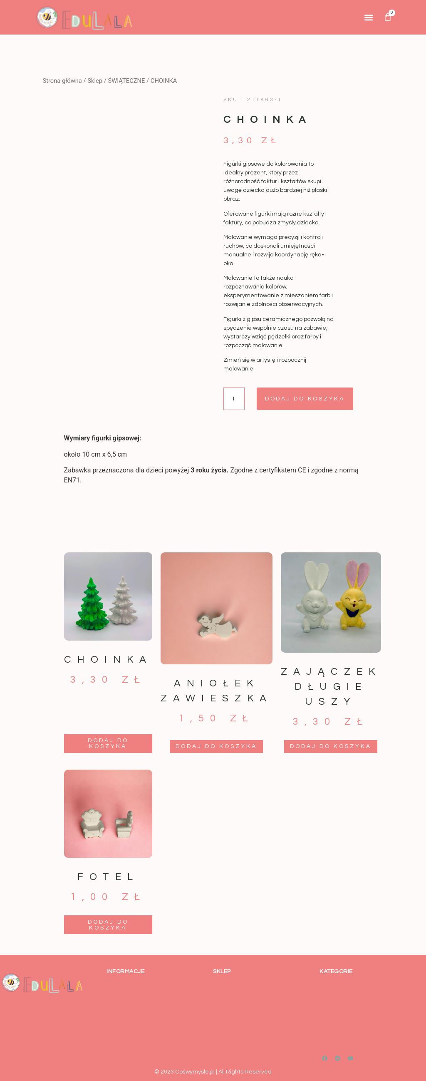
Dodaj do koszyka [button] (108, 743)
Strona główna (62, 80)
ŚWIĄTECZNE (126, 80)
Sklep (94, 80)
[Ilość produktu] (234, 399)
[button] (368, 17)
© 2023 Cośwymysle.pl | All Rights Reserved (213, 1072)
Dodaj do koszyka (306, 399)
